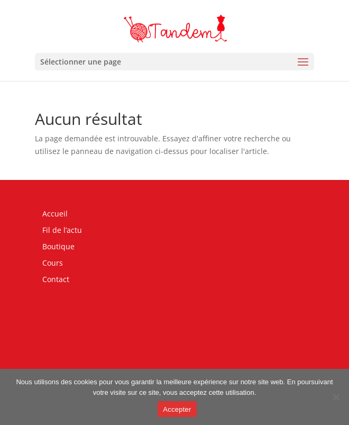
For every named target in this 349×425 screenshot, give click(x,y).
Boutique (58, 246)
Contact (55, 279)
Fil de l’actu (62, 230)
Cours (52, 263)
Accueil (55, 214)
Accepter (177, 409)
